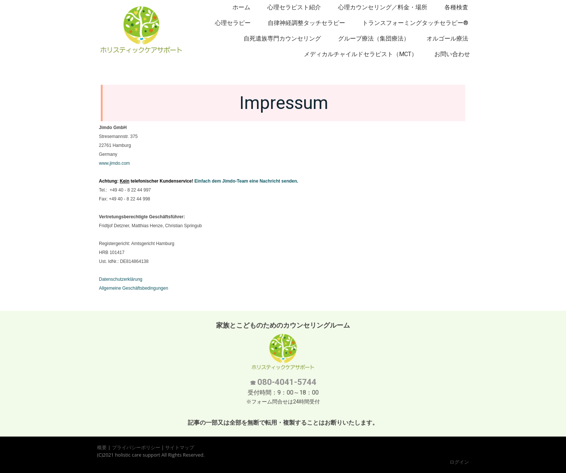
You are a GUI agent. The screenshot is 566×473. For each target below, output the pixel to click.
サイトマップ (179, 447)
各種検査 (456, 7)
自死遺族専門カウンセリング (282, 38)
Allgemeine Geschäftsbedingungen (133, 288)
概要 (102, 447)
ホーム (241, 7)
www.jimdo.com (114, 163)
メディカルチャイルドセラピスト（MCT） (360, 54)
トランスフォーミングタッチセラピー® (415, 22)
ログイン (459, 461)
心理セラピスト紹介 (294, 7)
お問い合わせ (452, 54)
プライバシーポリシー (136, 447)
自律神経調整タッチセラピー (306, 22)
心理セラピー (233, 22)
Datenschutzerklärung (120, 279)
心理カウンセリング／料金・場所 (382, 7)
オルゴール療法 (447, 38)
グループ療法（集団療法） (373, 38)
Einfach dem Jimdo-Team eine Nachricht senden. (246, 181)
